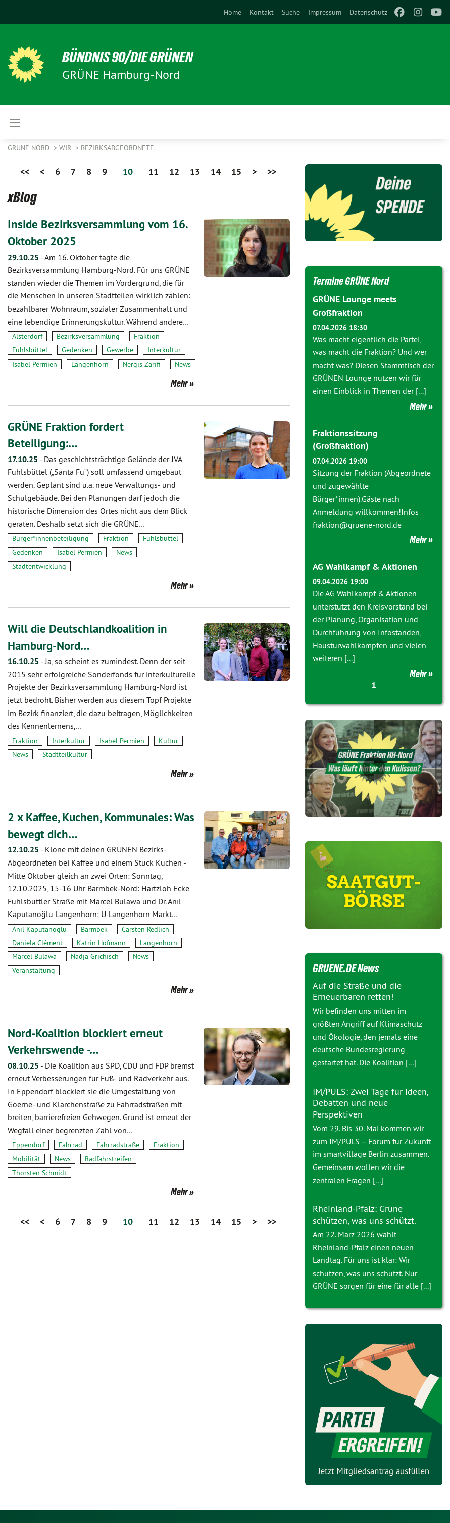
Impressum (324, 12)
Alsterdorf (27, 336)
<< (24, 171)
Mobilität (26, 1158)
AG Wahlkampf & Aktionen (365, 565)
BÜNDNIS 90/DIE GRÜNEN (132, 56)
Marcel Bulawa (34, 956)
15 (236, 171)
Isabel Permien (34, 364)
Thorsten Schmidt (39, 1172)
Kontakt (261, 12)
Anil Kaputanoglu (39, 929)
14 (216, 171)
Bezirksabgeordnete (117, 148)
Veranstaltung (33, 970)
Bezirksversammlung (88, 336)
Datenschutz (368, 12)
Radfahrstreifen (108, 1158)
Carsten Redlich (145, 929)
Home (232, 12)
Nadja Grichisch (95, 956)
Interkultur (164, 349)
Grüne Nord (30, 148)
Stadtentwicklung (39, 566)
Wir (66, 148)
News (183, 364)
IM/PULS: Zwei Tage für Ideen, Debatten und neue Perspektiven (370, 1101)
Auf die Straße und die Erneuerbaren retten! (357, 989)
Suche (291, 12)
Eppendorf (28, 1144)
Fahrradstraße (117, 1144)
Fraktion (147, 336)
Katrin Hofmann (101, 942)
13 (195, 171)
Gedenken (77, 349)
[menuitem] (232, 12)
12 (174, 171)
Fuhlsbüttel (29, 349)
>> (271, 171)
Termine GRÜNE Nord (353, 281)
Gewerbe (120, 349)
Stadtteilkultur (64, 754)
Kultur (168, 740)
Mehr (179, 383)
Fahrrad (70, 1144)
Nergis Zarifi (142, 364)
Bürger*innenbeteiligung (50, 538)
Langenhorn (90, 364)
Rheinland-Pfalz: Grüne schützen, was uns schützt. (364, 1213)
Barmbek (94, 929)
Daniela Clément (37, 942)
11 (153, 171)
